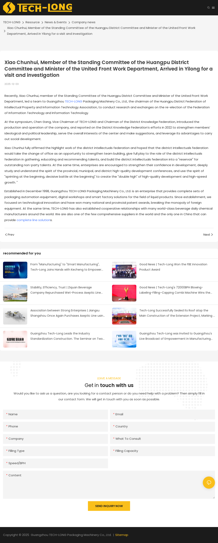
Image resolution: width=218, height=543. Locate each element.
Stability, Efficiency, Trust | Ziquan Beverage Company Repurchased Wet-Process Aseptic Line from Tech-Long (65, 290)
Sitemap (121, 535)
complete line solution (33, 220)
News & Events (56, 22)
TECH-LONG (11, 22)
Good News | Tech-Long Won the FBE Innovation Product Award (173, 267)
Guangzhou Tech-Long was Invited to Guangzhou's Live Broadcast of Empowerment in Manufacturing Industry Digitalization (175, 336)
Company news (83, 22)
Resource (33, 22)
